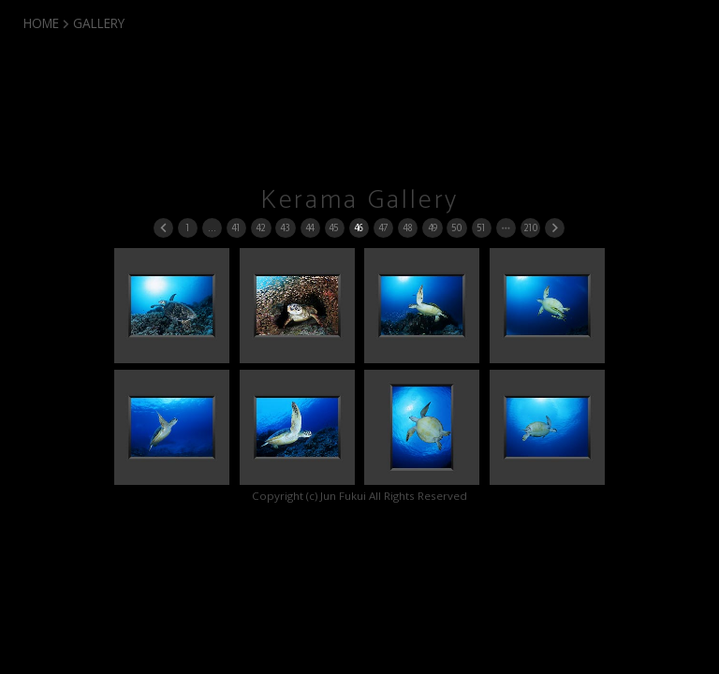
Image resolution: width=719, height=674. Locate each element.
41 (236, 228)
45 (334, 228)
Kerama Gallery (360, 200)
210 (530, 228)
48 (408, 228)
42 (261, 228)
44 (310, 228)
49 (432, 228)
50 (456, 228)
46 (358, 228)
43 (285, 228)
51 (481, 228)
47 (383, 228)
